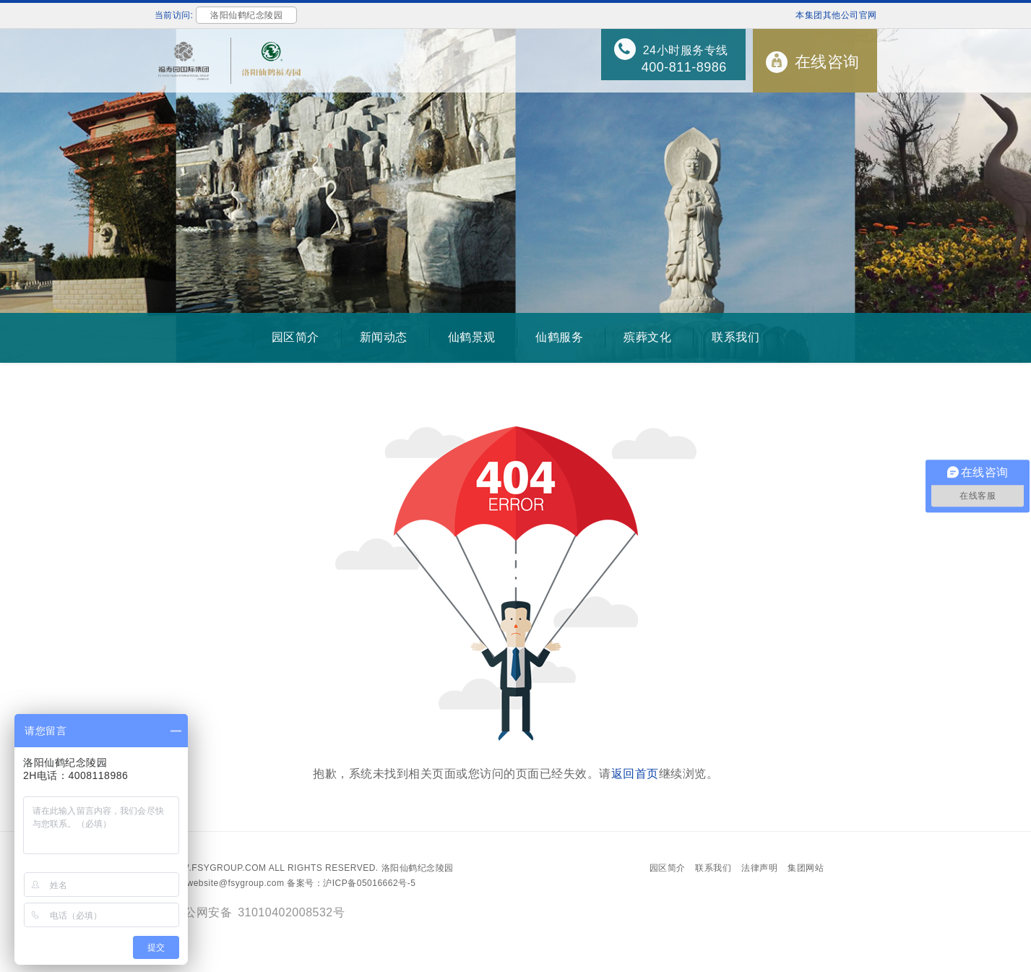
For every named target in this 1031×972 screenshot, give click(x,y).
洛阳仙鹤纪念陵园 (417, 868)
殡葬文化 (647, 337)
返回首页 (635, 773)
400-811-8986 (684, 67)
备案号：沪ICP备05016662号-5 (351, 883)
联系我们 (735, 337)
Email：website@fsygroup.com (220, 883)
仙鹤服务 (559, 337)
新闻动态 (383, 337)
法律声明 (759, 868)
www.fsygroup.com (215, 868)
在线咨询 (827, 62)
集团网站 (806, 868)
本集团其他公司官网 (836, 15)
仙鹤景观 (472, 337)
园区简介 (295, 337)
